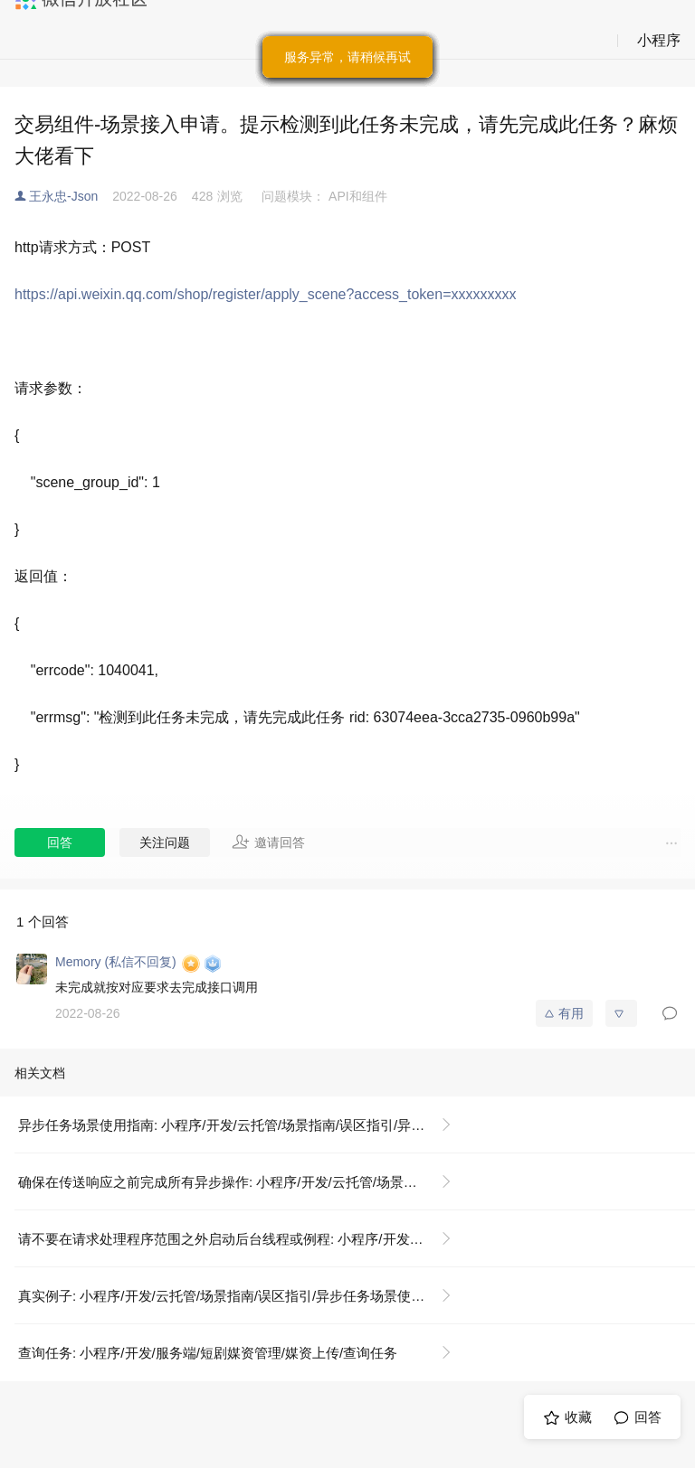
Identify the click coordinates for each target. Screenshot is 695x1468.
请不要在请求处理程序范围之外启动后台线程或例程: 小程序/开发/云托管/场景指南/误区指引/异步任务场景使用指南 (242, 1239)
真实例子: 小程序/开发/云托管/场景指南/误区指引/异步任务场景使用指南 (235, 1295)
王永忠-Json (63, 196)
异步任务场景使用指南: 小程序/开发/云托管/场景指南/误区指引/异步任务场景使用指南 (242, 1125)
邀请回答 (268, 841)
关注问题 (164, 842)
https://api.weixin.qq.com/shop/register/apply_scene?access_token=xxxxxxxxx (265, 294)
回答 (59, 842)
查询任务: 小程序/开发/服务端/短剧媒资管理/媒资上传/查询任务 (207, 1352)
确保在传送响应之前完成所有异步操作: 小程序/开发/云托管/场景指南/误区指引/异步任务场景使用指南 (242, 1182)
